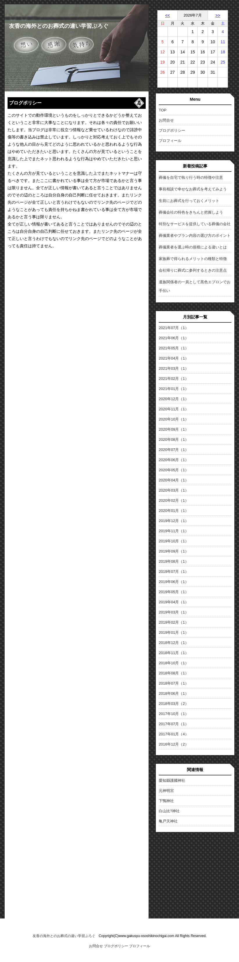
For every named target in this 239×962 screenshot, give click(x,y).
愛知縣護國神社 (172, 780)
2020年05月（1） (174, 470)
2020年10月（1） (174, 419)
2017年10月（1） (174, 714)
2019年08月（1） (174, 561)
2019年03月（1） (174, 612)
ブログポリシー (172, 130)
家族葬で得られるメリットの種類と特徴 (193, 259)
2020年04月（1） (174, 480)
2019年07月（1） (174, 571)
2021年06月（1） (174, 338)
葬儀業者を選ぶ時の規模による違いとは (193, 247)
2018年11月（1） (174, 653)
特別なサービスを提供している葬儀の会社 (195, 224)
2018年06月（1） (174, 693)
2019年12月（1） (174, 521)
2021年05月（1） (174, 348)
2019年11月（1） (174, 531)
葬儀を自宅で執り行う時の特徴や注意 (191, 177)
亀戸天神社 (168, 821)
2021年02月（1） (174, 378)
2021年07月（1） (174, 328)
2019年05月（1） (174, 592)
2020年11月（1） (174, 409)
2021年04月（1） (174, 358)
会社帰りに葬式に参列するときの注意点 (193, 270)
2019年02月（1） (174, 622)
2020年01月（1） (174, 510)
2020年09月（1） (174, 429)
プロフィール (170, 140)
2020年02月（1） (174, 500)
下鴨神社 (166, 801)
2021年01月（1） (174, 389)
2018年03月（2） (174, 703)
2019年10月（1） (174, 541)
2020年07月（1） (174, 449)
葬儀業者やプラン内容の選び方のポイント (195, 235)
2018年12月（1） (174, 642)
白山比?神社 (169, 811)
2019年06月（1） (174, 582)
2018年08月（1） (174, 673)
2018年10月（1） (174, 663)
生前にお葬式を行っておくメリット (189, 200)
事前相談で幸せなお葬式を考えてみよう (193, 189)
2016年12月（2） (174, 744)
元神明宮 (166, 790)
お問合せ (166, 120)
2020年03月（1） (174, 490)
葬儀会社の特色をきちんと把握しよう (191, 212)
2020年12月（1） (174, 399)
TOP (163, 110)
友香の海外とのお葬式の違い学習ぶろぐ (58, 26)
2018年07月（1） (174, 683)
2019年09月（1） (174, 551)
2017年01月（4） (174, 734)
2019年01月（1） (174, 632)
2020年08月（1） (174, 439)
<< (167, 15)
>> (217, 15)
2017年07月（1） (174, 724)
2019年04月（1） (174, 602)
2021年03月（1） (174, 368)
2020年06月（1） (174, 460)
